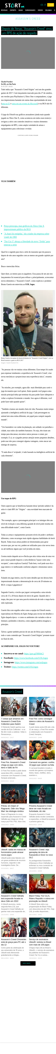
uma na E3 (6, 104)
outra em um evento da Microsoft (25, 104)
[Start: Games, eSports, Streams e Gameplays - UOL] (13, 5)
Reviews (4, 10)
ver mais (28, 963)
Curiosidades (30, 10)
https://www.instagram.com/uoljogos (31, 662)
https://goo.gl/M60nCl (34, 653)
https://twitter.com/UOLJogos (25, 667)
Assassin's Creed (28, 18)
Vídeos (40, 10)
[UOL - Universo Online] (22, 7)
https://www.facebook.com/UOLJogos (31, 658)
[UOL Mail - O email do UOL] (42, 5)
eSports (13, 10)
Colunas (48, 10)
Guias (21, 10)
